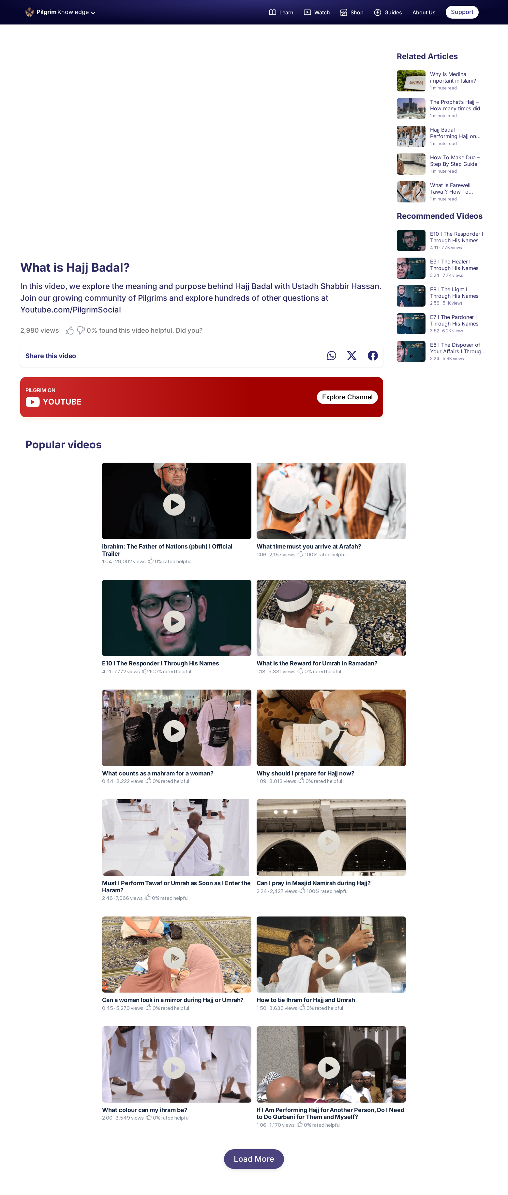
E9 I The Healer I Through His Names (454, 264)
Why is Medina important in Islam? (453, 77)
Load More (254, 1159)
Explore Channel (347, 397)
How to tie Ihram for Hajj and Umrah (306, 999)
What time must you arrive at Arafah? (309, 546)
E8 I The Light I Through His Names (454, 292)
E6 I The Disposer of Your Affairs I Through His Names (457, 351)
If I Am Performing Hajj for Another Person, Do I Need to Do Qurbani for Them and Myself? (330, 1114)
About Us (424, 12)
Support (462, 11)
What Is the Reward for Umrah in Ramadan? (317, 663)
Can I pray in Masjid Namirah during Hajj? (314, 883)
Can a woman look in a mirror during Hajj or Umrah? (173, 999)
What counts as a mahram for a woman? (158, 773)
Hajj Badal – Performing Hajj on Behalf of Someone (453, 136)
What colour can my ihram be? (144, 1110)
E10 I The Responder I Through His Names (456, 237)
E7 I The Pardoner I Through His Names (454, 320)
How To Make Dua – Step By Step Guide (455, 160)
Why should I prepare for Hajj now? (305, 773)
